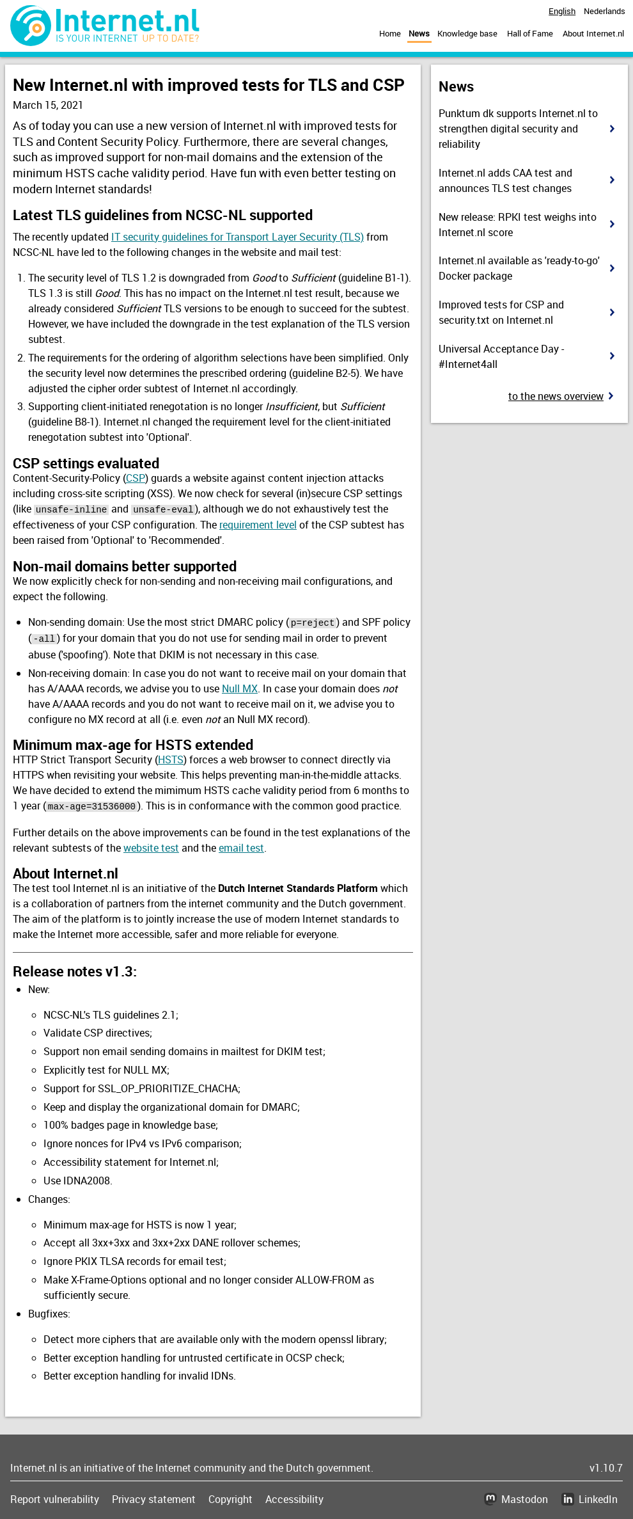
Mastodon (524, 1496)
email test (241, 844)
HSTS (171, 757)
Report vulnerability (54, 1496)
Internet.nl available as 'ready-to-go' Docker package (519, 268)
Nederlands (604, 11)
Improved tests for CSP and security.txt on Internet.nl (501, 312)
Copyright (230, 1496)
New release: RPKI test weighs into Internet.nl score (518, 224)
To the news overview (556, 396)
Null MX (240, 685)
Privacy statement (154, 1496)
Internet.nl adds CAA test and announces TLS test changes (505, 180)
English (562, 11)
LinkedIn (598, 1496)
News (419, 33)
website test (151, 844)
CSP (135, 478)
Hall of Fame (530, 33)
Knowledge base (467, 33)
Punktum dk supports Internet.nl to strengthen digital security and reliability (518, 128)
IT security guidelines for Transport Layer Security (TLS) (237, 237)
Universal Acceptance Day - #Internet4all (501, 356)
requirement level (258, 524)
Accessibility (294, 1496)
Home (390, 33)
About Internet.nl (593, 33)
